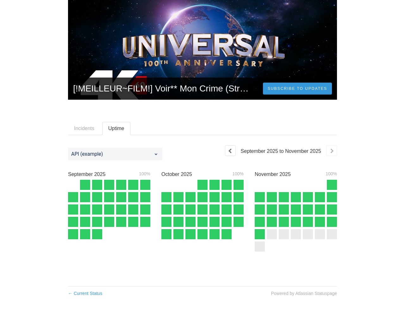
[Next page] (331, 150)
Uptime (116, 128)
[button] (297, 89)
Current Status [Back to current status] (85, 293)
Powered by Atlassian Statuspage (304, 293)
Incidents (84, 128)
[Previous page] (230, 150)
